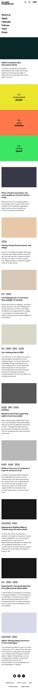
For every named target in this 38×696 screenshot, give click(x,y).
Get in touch (21, 683)
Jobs (30, 683)
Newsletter (10, 683)
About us (6, 14)
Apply (4, 18)
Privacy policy (13, 686)
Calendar (6, 21)
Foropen (19, 122)
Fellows (5, 25)
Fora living (19, 148)
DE (25, 2)
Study (4, 32)
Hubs (4, 28)
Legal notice (25, 686)
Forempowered (19, 97)
